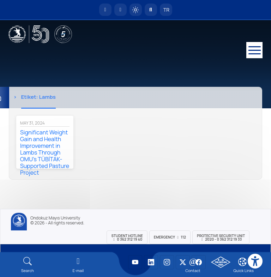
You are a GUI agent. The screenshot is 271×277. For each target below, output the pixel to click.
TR (165, 9)
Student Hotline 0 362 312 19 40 (127, 237)
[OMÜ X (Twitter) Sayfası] (183, 262)
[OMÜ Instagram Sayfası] (167, 262)
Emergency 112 (170, 237)
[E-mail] (78, 265)
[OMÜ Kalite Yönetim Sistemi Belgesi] (220, 262)
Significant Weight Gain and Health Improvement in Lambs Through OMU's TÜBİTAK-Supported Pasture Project (44, 152)
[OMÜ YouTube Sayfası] (135, 262)
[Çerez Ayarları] (242, 262)
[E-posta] (120, 10)
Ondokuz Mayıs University (55, 218)
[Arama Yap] (151, 10)
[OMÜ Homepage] (105, 10)
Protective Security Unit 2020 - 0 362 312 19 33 (221, 237)
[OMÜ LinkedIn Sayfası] (151, 262)
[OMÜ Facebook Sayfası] (199, 262)
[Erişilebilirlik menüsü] (255, 261)
